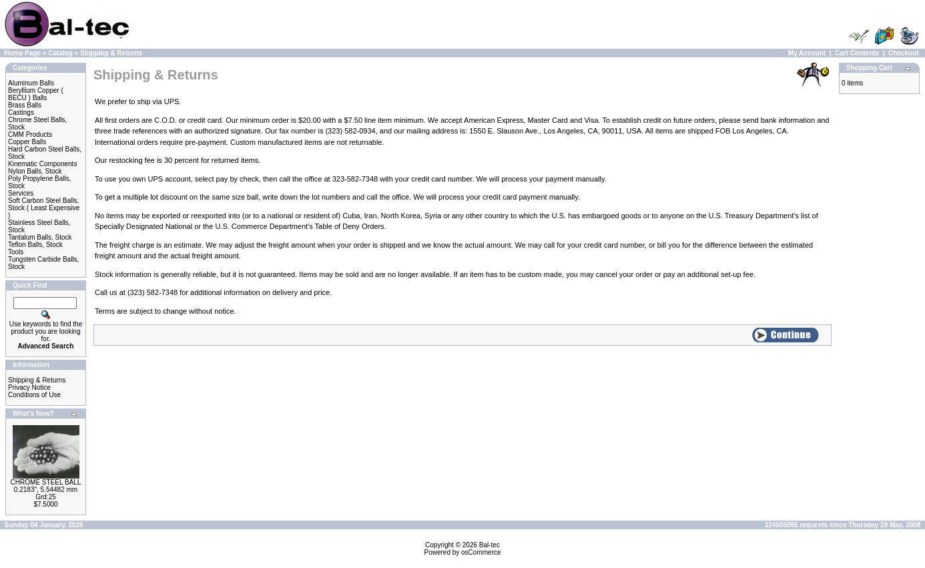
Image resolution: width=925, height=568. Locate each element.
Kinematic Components (42, 164)
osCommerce (481, 552)
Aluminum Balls (31, 83)
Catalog (60, 53)
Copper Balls (27, 142)
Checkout (903, 53)
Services (20, 193)
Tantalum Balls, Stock (40, 237)
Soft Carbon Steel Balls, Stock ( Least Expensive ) (43, 208)
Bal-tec (489, 545)
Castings (21, 112)
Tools (15, 252)
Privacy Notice (29, 387)
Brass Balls (24, 105)
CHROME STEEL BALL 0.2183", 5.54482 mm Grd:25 (46, 490)
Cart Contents (857, 53)
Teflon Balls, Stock (35, 244)
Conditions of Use (34, 394)
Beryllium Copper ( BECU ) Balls (35, 94)
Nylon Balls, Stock (35, 171)
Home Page (23, 53)
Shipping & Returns (111, 53)
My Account (807, 53)
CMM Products (30, 134)
